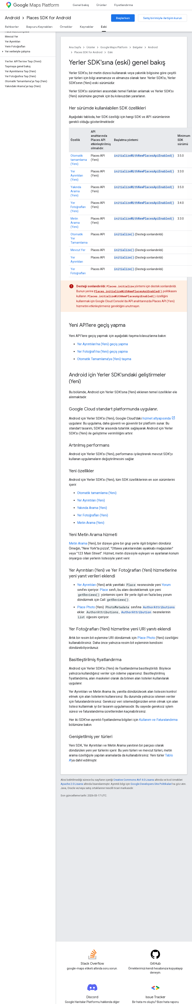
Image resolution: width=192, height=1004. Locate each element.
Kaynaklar (87, 27)
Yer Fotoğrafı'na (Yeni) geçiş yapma (102, 352)
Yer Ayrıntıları (86, 585)
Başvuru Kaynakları (39, 27)
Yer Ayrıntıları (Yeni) (77, 175)
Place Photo (86, 607)
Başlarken (123, 18)
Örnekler (66, 27)
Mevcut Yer (78, 250)
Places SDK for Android (48, 17)
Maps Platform (36, 5)
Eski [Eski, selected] (104, 27)
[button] (27, 51)
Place (104, 590)
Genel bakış (81, 5)
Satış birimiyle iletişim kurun (162, 18)
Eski (110, 52)
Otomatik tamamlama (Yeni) (79, 160)
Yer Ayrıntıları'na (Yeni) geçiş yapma (102, 344)
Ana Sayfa (75, 47)
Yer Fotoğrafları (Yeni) (78, 207)
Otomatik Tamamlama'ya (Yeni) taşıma (104, 359)
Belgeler (138, 47)
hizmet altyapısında (157, 418)
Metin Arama (78, 543)
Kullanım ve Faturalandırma (158, 720)
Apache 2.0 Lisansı (72, 783)
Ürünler (101, 5)
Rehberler (12, 27)
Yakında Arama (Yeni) (76, 191)
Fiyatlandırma (123, 5)
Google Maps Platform (113, 47)
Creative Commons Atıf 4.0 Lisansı (133, 779)
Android (12, 17)
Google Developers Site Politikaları (151, 783)
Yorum (166, 585)
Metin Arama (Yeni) (75, 222)
